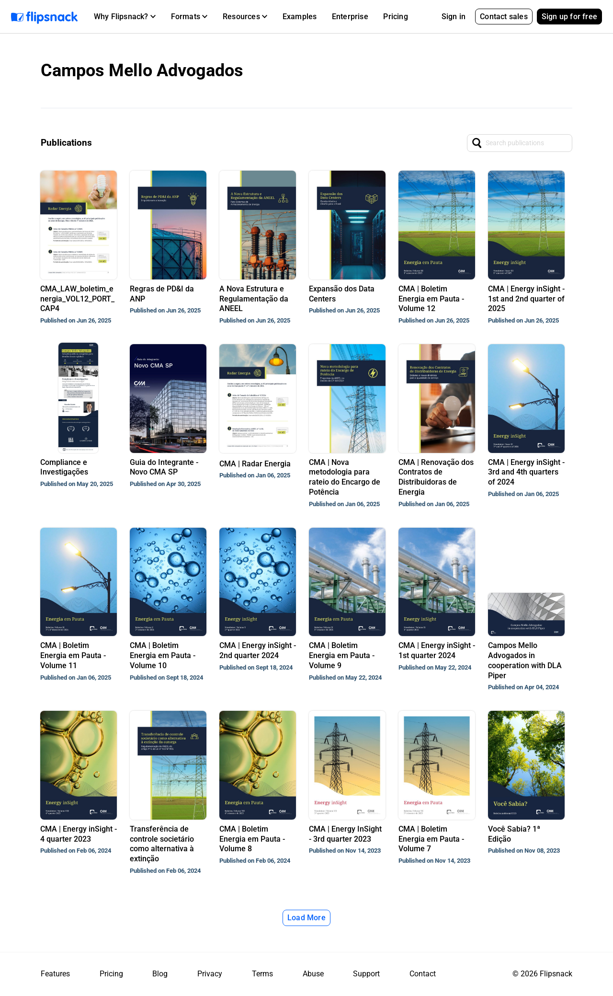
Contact (422, 973)
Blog (160, 973)
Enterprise (350, 16)
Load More (306, 917)
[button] (124, 17)
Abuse (313, 973)
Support (366, 973)
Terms (262, 973)
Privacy (209, 973)
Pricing (395, 16)
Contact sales (504, 16)
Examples (300, 16)
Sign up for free (569, 16)
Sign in (453, 16)
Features (55, 973)
